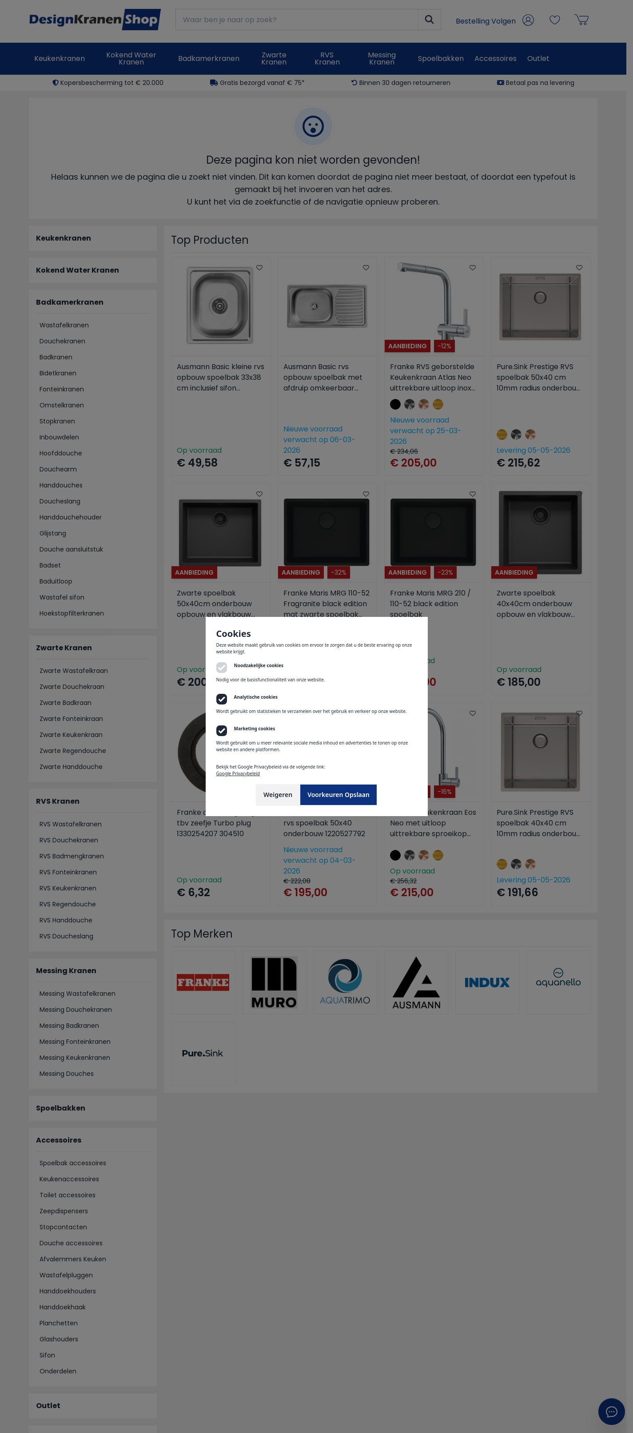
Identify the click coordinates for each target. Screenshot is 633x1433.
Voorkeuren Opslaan (338, 794)
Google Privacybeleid (238, 773)
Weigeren (277, 794)
